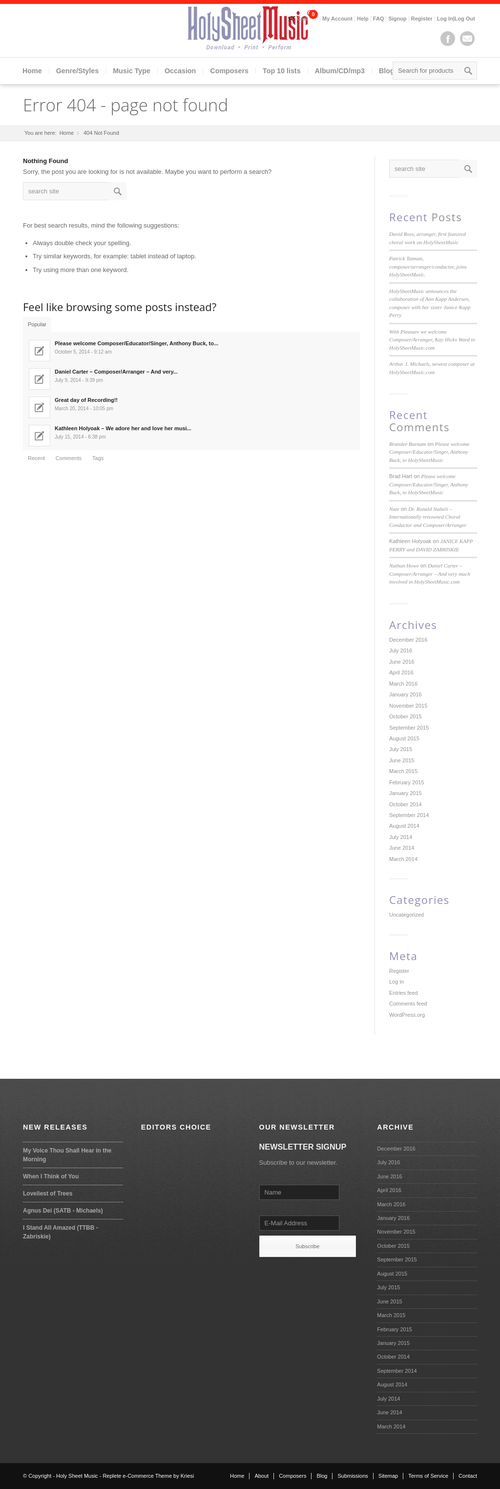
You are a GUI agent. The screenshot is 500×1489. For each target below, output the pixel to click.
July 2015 (400, 749)
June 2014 (401, 848)
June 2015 (401, 760)
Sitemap (388, 1476)
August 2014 (404, 826)
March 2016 (403, 684)
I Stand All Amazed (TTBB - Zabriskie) (60, 1232)
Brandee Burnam (407, 444)
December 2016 (408, 640)
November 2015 (408, 706)
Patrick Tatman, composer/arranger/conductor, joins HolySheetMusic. (428, 266)
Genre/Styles (77, 71)
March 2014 (403, 859)
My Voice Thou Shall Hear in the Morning (67, 1155)
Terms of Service (428, 1476)
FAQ (378, 18)
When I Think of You (51, 1176)
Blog (387, 71)
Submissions (352, 1476)
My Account (337, 18)
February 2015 (406, 782)
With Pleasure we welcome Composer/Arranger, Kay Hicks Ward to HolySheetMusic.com (432, 340)
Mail (467, 38)
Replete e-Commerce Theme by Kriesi (148, 1476)
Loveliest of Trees (47, 1193)
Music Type (131, 71)
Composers (229, 71)
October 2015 (405, 716)
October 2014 (405, 804)
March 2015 (403, 771)
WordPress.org (407, 1015)
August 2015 (404, 738)
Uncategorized (406, 915)
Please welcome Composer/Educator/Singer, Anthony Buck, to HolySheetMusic (429, 452)
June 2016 (401, 662)
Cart (302, 18)
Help (363, 18)
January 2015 (405, 793)
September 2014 (409, 815)
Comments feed (408, 1004)
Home (32, 71)
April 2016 (401, 672)
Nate (394, 509)
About (261, 1476)
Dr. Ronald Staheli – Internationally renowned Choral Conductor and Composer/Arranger (427, 517)
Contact (467, 1476)
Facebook (448, 38)
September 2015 (409, 728)
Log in (396, 982)
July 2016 (400, 650)
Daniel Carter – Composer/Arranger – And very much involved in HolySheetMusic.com (429, 574)
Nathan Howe (404, 565)
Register (422, 18)
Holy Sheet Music (77, 1476)
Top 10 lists (282, 71)
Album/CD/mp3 (340, 71)
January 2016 (405, 694)
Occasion (180, 71)
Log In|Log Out (456, 18)
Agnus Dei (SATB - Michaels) (63, 1210)
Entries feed (403, 993)
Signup (397, 18)
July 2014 (400, 837)
